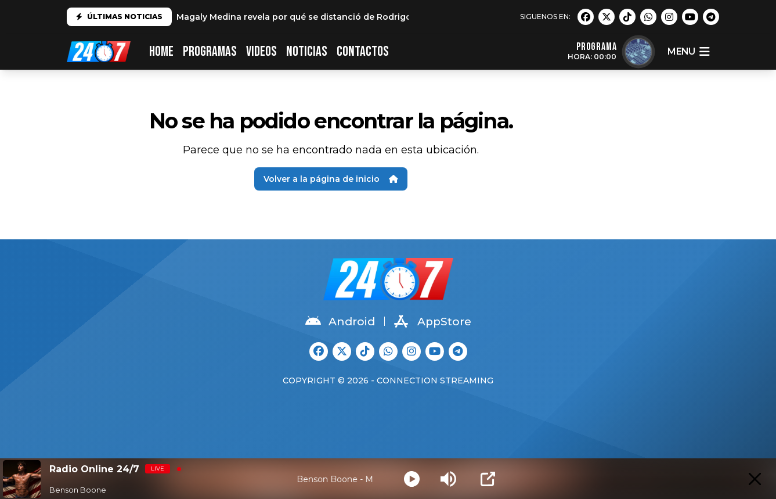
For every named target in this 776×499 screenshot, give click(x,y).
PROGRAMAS (210, 51)
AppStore (432, 321)
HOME (161, 51)
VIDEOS (261, 51)
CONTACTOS (363, 51)
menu (688, 52)
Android (340, 321)
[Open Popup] (487, 479)
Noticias (306, 51)
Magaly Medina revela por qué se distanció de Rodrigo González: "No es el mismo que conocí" (379, 17)
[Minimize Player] (754, 479)
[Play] (411, 479)
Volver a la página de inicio (331, 179)
